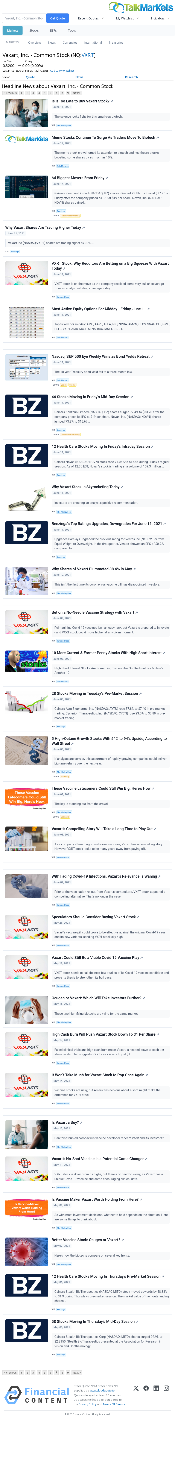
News (52, 42)
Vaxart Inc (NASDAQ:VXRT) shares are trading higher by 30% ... (51, 246)
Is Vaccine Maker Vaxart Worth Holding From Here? (97, 1236)
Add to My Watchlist (62, 70)
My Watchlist (125, 18)
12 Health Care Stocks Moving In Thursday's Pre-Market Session (108, 1315)
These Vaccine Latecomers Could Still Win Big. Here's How (103, 813)
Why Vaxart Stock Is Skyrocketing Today (87, 503)
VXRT (88, 54)
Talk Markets (63, 167)
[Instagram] (166, 1436)
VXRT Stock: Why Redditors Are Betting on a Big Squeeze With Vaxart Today (110, 270)
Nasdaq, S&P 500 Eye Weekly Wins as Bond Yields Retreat (103, 364)
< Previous (10, 93)
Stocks (34, 30)
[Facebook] (146, 1436)
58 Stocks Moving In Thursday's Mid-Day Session (95, 1361)
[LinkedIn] (156, 1436)
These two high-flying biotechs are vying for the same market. (97, 1044)
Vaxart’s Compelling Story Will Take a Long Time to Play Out (104, 854)
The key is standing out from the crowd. (82, 828)
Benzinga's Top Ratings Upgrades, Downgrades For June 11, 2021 (109, 540)
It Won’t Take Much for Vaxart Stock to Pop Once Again (100, 1108)
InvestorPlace (64, 301)
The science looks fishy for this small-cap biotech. (89, 117)
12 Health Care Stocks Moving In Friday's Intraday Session (103, 457)
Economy (65, 800)
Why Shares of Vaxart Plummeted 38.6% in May (94, 587)
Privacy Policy (87, 1446)
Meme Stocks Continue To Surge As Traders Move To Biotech (105, 138)
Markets (12, 30)
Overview (34, 42)
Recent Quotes (88, 18)
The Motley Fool (65, 125)
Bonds (64, 393)
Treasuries (116, 42)
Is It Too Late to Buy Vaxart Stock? (82, 101)
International (93, 42)
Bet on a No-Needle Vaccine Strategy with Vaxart (95, 632)
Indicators (158, 18)
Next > (77, 93)
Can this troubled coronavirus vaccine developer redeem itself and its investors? (110, 1173)
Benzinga (62, 213)
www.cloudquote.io (102, 1432)
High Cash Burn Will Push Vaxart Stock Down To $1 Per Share (105, 1066)
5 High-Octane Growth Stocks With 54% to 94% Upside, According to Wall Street (109, 764)
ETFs (53, 30)
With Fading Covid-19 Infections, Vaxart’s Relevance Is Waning (106, 904)
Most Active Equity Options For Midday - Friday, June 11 (101, 314)
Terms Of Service (114, 1446)
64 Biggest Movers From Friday (80, 180)
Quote (30, 77)
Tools (72, 30)
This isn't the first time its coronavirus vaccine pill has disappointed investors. (108, 602)
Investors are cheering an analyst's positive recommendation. (97, 519)
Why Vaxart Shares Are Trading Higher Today (45, 231)
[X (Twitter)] (136, 1436)
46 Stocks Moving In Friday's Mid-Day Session (92, 406)
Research (131, 77)
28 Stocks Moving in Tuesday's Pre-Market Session (97, 715)
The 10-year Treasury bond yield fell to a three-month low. (94, 380)
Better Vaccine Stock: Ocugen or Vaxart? (88, 1278)
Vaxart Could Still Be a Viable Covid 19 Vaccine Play (97, 987)
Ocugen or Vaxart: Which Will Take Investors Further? (98, 1029)
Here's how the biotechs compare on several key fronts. (93, 1293)
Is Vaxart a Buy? (67, 1157)
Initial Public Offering (71, 218)
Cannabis (65, 841)
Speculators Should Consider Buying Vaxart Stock (96, 945)
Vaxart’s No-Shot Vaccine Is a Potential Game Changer (100, 1194)
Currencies (70, 42)
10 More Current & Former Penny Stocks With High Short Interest (109, 674)
